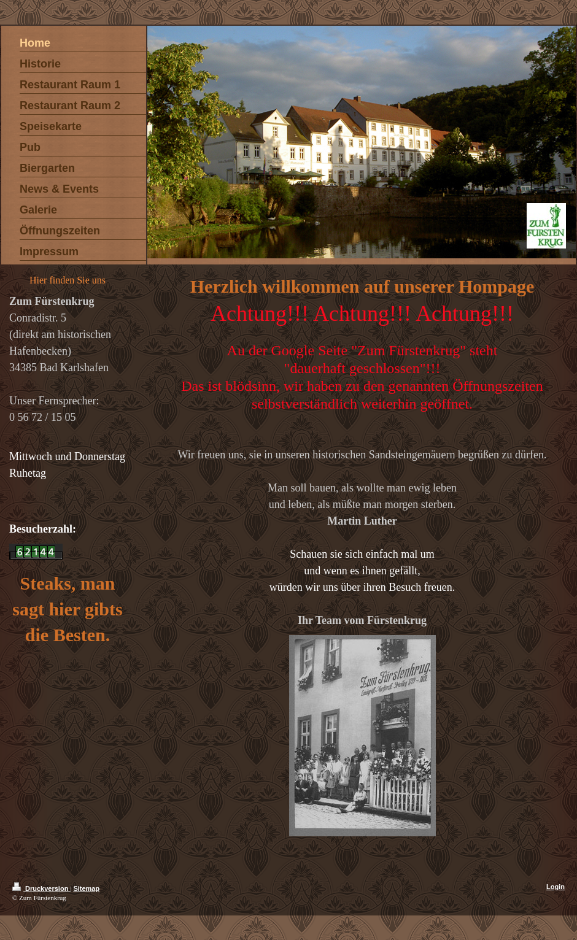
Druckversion (41, 888)
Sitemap (86, 888)
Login (555, 886)
